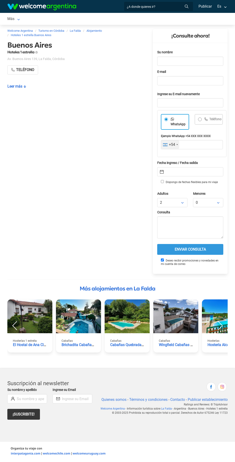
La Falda (14, 19)
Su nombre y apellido (23, 391)
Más (165, 19)
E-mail (162, 73)
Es (219, 6)
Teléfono (210, 125)
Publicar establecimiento (207, 400)
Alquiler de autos (79, 19)
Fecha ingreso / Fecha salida (178, 164)
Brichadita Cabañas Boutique (85, 346)
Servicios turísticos (113, 19)
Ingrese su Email (65, 391)
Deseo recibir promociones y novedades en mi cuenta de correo (189, 263)
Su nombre (165, 53)
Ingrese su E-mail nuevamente (179, 95)
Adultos (163, 195)
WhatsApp (178, 125)
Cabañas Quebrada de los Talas (136, 346)
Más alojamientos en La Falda (117, 289)
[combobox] (170, 145)
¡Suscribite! (24, 415)
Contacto (177, 400)
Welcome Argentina (114, 409)
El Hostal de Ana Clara (31, 346)
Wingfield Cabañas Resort (180, 346)
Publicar (205, 6)
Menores (199, 195)
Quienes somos (112, 400)
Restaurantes (146, 19)
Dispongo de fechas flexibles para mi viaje (189, 183)
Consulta (163, 213)
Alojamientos (40, 19)
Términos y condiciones (147, 400)
